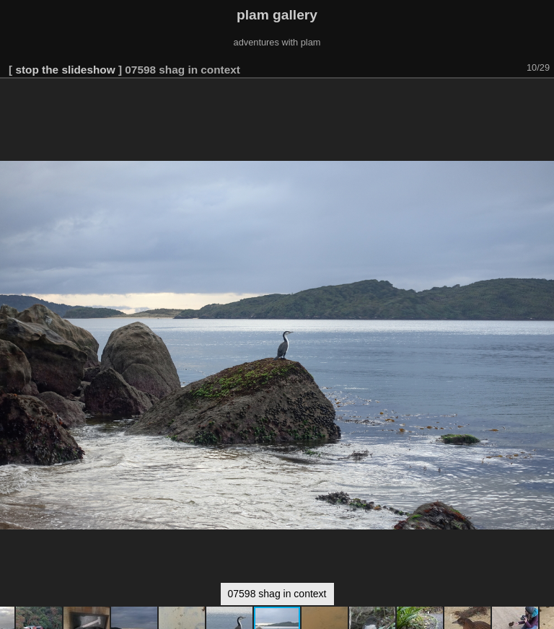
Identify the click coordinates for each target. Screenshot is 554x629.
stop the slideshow (65, 69)
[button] (541, 98)
